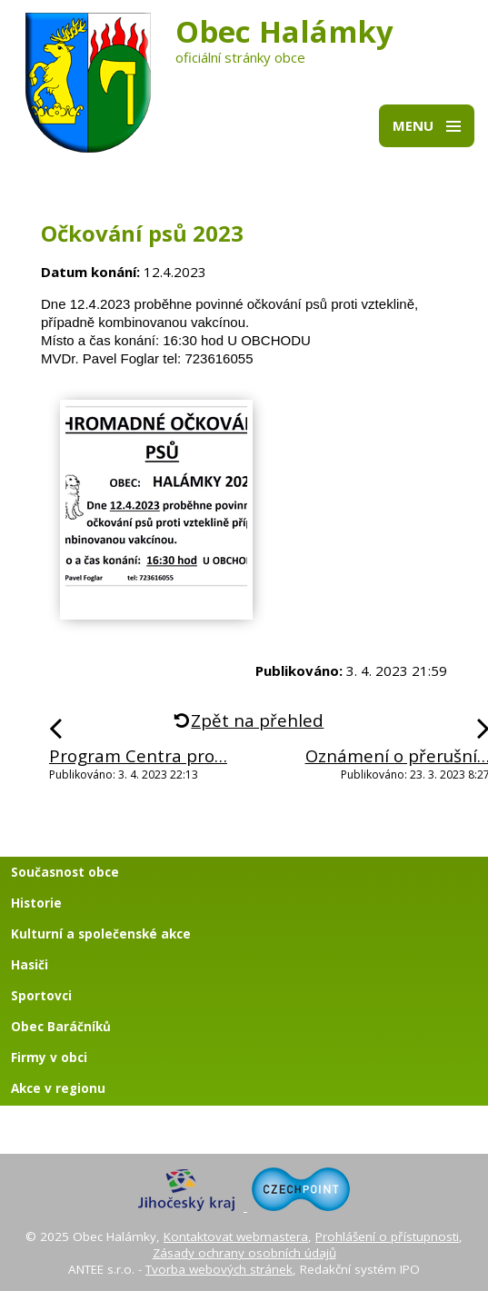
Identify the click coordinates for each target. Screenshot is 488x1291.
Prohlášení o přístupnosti (387, 1236)
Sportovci (41, 996)
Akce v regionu (58, 1088)
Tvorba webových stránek (219, 1269)
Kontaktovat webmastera (236, 1236)
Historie (36, 903)
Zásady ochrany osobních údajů (244, 1253)
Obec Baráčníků (61, 1026)
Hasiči (29, 965)
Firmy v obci (49, 1057)
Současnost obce (65, 872)
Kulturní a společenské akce (101, 934)
